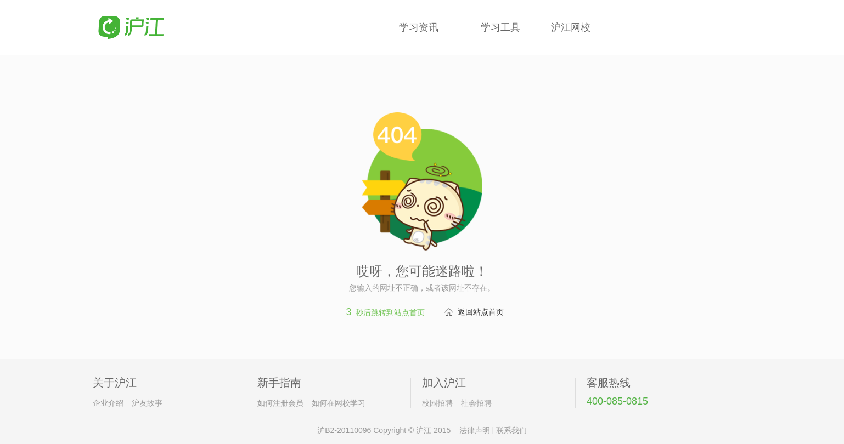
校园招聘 (437, 403)
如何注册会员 (280, 403)
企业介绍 (108, 403)
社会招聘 (476, 403)
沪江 (423, 430)
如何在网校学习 (338, 403)
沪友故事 (147, 403)
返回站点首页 (481, 312)
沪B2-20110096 (344, 430)
